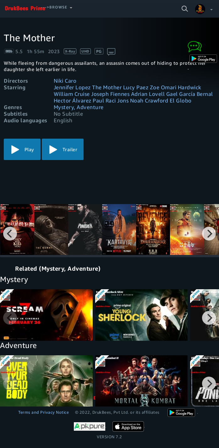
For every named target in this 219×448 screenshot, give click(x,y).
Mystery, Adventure (79, 107)
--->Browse (54, 7)
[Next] (209, 234)
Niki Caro (65, 80)
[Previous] (10, 234)
